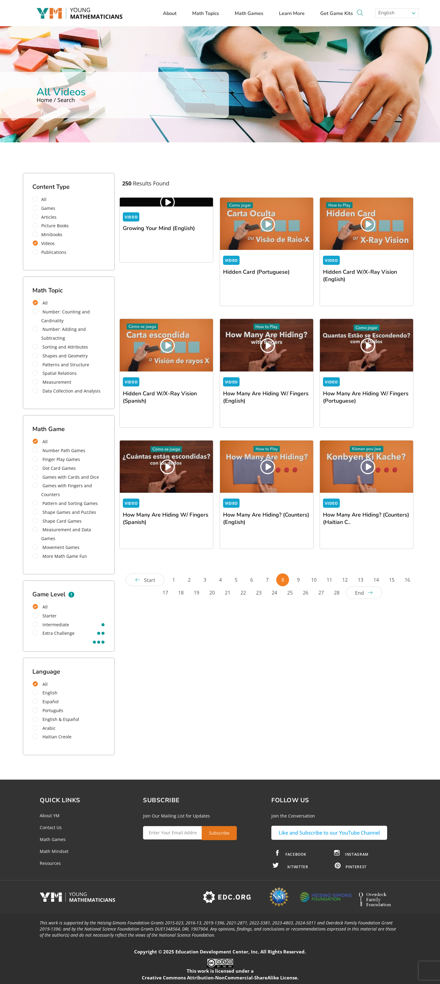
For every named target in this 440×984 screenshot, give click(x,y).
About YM (50, 815)
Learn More (294, 13)
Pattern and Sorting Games (65, 503)
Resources (50, 863)
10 (314, 579)
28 (336, 592)
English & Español (56, 719)
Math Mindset (54, 851)
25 (290, 592)
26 (305, 592)
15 (391, 579)
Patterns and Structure (61, 365)
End (359, 593)
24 (274, 592)
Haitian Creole (52, 737)
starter (45, 616)
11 (329, 579)
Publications (51, 252)
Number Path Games (59, 450)
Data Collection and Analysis (67, 391)
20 (212, 592)
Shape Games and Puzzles (64, 512)
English (385, 12)
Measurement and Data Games (62, 534)
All (41, 199)
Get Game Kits (336, 13)
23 (259, 592)
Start (149, 580)
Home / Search (56, 100)
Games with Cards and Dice (66, 477)
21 (227, 592)
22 (243, 592)
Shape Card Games (57, 521)
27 (321, 592)
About (172, 13)
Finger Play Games (56, 459)
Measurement (52, 382)
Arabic (44, 728)
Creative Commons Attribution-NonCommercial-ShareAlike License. (220, 978)
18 (181, 592)
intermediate (51, 624)
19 (196, 592)
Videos (46, 243)
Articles (47, 217)
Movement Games (56, 547)
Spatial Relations (55, 373)
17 (165, 592)
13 (360, 579)
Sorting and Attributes (60, 347)
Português (48, 710)
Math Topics (208, 13)
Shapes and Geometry (60, 356)
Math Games (252, 13)
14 (376, 579)
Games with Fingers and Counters (62, 490)
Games (46, 208)
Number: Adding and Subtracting (59, 333)
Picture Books (53, 226)
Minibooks (49, 234)
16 (407, 579)
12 (345, 579)
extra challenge (54, 633)
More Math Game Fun (60, 556)
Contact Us (51, 827)
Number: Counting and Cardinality (61, 316)
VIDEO (131, 217)
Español (46, 701)
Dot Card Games (54, 468)
